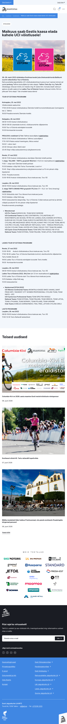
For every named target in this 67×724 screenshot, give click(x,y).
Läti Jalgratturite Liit (42, 684)
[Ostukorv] (59, 9)
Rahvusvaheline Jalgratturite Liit (46, 675)
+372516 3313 (37, 706)
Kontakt (5, 684)
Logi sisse (60, 2)
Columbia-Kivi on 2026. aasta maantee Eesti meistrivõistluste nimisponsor (30, 396)
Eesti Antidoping (41, 671)
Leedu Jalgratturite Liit (43, 689)
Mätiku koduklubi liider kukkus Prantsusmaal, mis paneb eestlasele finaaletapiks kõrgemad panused (32, 521)
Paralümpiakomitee (42, 666)
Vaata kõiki (6, 532)
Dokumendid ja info (9, 675)
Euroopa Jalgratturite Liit (44, 680)
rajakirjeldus (43, 136)
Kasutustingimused (9, 662)
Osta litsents (6, 680)
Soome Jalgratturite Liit (43, 693)
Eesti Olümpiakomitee (43, 662)
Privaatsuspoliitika (8, 666)
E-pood (5, 671)
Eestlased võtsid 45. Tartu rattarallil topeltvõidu (20, 458)
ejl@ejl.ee (23, 706)
